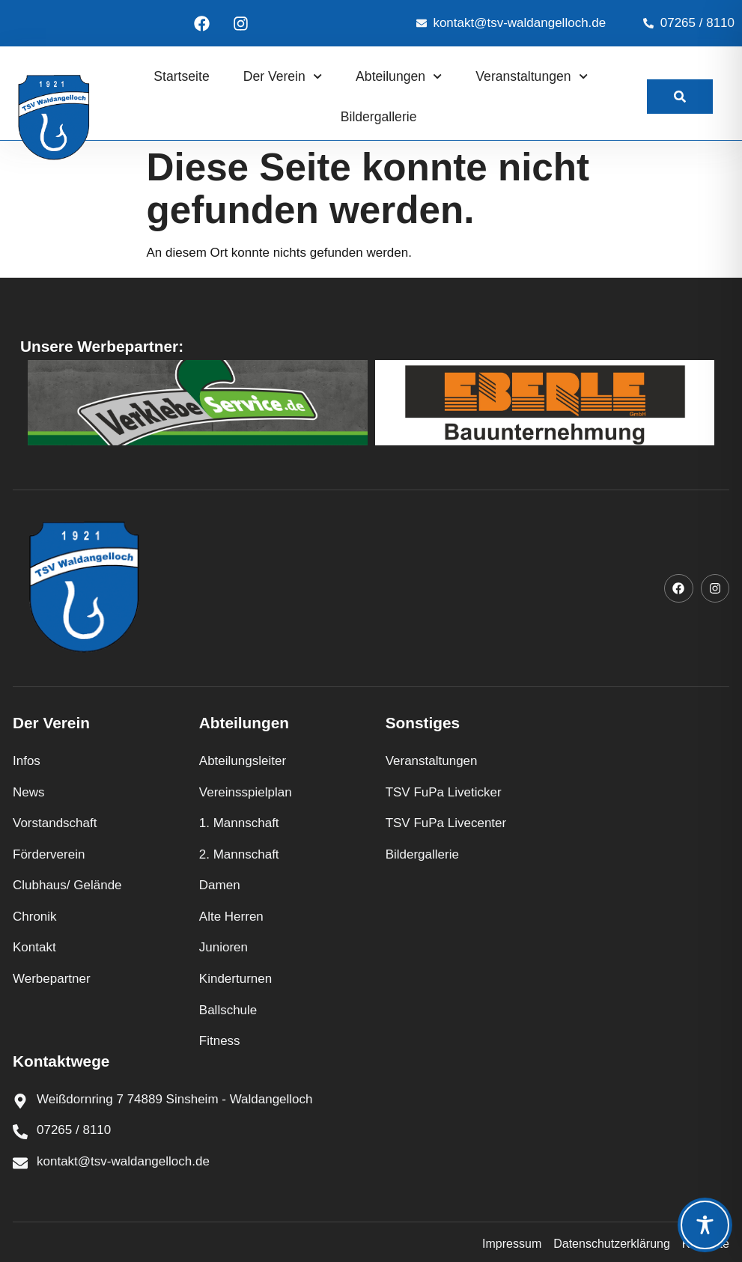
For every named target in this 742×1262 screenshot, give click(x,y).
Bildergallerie (379, 116)
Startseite (181, 76)
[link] (680, 96)
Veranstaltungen (531, 76)
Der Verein (282, 76)
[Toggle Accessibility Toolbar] (705, 1225)
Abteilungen (399, 76)
